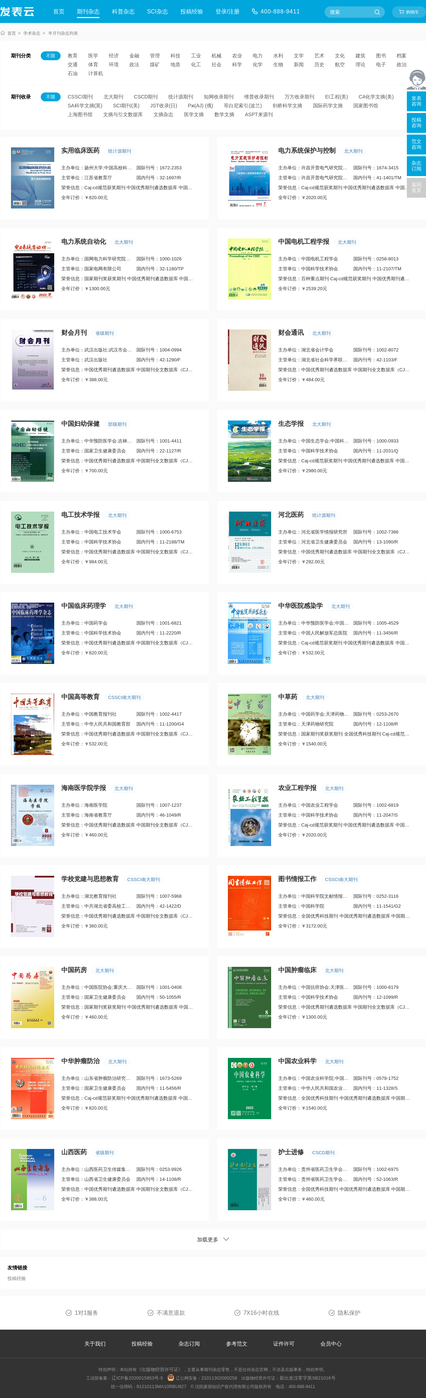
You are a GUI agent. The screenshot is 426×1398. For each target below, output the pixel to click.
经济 (114, 55)
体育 (93, 64)
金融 (134, 55)
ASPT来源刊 (259, 114)
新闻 (299, 64)
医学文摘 (194, 114)
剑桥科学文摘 (287, 105)
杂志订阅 (189, 1344)
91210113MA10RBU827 (161, 1386)
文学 (299, 55)
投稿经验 (191, 12)
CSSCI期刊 (80, 97)
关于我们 (95, 1344)
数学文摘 (224, 114)
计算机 (95, 73)
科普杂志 (123, 12)
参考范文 (236, 1344)
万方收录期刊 (299, 97)
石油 (73, 73)
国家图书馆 (365, 105)
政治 (402, 64)
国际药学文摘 (328, 105)
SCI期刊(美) (126, 105)
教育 (73, 55)
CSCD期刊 (146, 97)
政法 (134, 64)
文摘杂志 (163, 114)
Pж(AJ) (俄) (200, 105)
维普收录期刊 (259, 97)
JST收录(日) (163, 105)
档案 (402, 55)
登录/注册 (227, 12)
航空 (340, 64)
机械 (217, 55)
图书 (381, 55)
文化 (340, 55)
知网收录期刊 (219, 97)
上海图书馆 (80, 114)
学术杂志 (31, 33)
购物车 (412, 12)
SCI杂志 (157, 12)
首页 (59, 12)
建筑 (360, 55)
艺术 (319, 55)
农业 (237, 55)
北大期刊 (113, 97)
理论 (360, 64)
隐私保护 (349, 1313)
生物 (278, 64)
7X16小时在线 (261, 1313)
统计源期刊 (180, 97)
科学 (237, 64)
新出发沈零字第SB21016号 (308, 1378)
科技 (175, 55)
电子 (381, 64)
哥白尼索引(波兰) (243, 105)
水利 (278, 55)
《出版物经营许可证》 (160, 1369)
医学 (93, 55)
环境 (114, 64)
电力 (258, 55)
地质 (175, 64)
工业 (196, 55)
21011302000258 (219, 1378)
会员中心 (331, 1344)
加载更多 (213, 1239)
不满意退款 (171, 1313)
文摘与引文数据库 (123, 114)
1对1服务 (86, 1313)
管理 (155, 55)
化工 (196, 64)
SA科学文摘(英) (85, 105)
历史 (319, 64)
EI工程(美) (336, 97)
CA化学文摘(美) (376, 97)
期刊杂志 (88, 12)
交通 (73, 64)
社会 (217, 64)
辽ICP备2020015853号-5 (137, 1378)
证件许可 (284, 1344)
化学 (258, 64)
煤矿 (155, 64)
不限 (50, 55)
